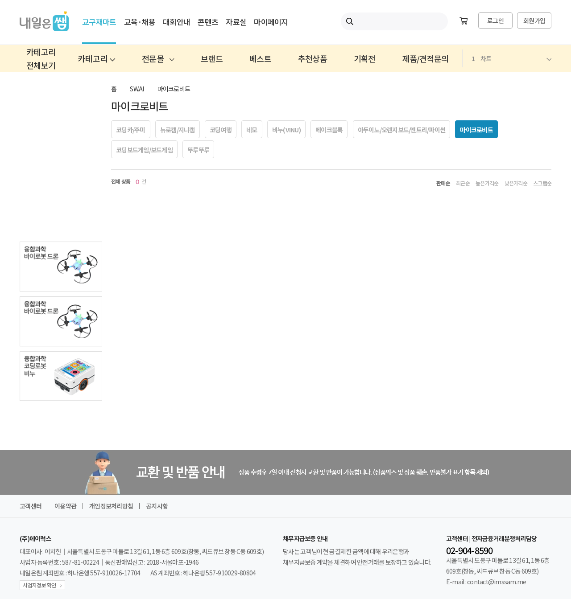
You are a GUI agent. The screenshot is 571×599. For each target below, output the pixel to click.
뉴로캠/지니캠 (177, 129)
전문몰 (158, 58)
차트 (511, 58)
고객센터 (30, 506)
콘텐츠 (208, 21)
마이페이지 (271, 21)
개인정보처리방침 (111, 506)
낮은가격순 (516, 183)
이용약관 (65, 506)
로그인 (495, 20)
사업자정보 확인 (39, 585)
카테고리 (96, 58)
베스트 (260, 58)
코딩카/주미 (130, 129)
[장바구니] (463, 21)
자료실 (236, 21)
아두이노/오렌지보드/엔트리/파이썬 (402, 129)
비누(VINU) (286, 129)
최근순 (463, 183)
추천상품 (312, 58)
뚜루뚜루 (198, 149)
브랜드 (212, 58)
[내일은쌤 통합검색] (394, 21)
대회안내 (176, 21)
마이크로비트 (173, 88)
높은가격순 (487, 183)
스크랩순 (542, 183)
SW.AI (137, 88)
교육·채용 (139, 21)
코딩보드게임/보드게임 (144, 149)
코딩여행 (221, 129)
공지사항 (157, 506)
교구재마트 (99, 21)
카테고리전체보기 (40, 58)
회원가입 (534, 20)
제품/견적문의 (425, 58)
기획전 (365, 58)
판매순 (443, 183)
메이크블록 (329, 129)
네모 (251, 129)
